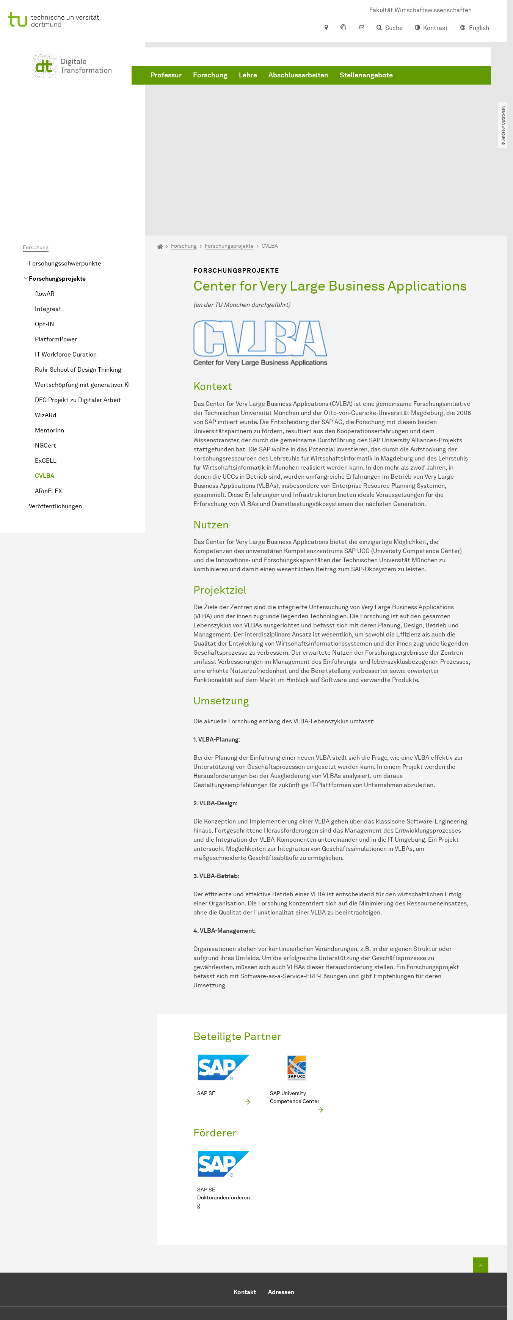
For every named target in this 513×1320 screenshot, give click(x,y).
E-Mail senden (231, 1260)
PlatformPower (56, 258)
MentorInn (49, 349)
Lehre (248, 76)
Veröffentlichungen (55, 425)
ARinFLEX (48, 410)
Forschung (210, 76)
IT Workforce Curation (66, 273)
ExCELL (45, 379)
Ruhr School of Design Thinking (78, 288)
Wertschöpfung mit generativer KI (82, 304)
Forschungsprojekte (57, 197)
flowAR (45, 213)
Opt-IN (44, 243)
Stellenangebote (366, 76)
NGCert (45, 364)
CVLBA (44, 395)
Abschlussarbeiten (298, 76)
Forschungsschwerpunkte (65, 182)
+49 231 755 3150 (258, 1251)
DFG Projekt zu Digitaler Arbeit (78, 319)
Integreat (48, 228)
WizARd (45, 334)
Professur (166, 76)
